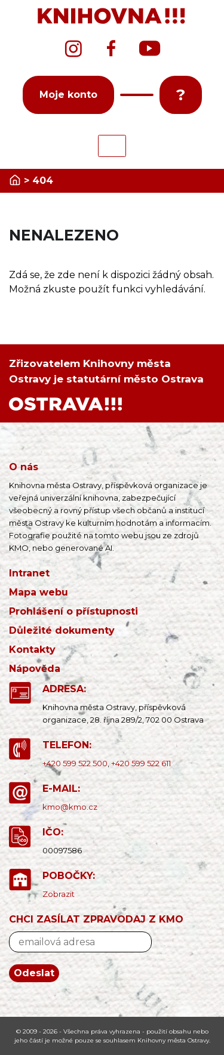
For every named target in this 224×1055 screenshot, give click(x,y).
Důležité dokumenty (62, 630)
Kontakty (32, 649)
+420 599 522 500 (75, 763)
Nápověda (34, 668)
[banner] (112, 16)
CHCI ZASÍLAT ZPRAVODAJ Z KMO (96, 919)
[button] (137, 95)
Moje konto (68, 94)
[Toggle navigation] (112, 146)
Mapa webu (38, 592)
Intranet (29, 573)
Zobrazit (58, 894)
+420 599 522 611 (141, 763)
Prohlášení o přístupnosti (73, 611)
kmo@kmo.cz (69, 807)
